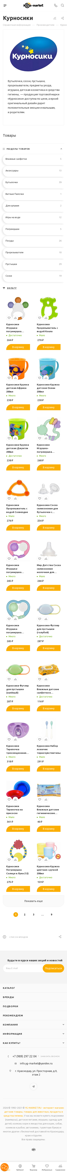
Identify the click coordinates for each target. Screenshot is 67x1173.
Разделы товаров (18, 149)
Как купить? (12, 1043)
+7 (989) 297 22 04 (24, 1056)
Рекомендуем (13, 1015)
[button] (5, 1167)
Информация (12, 1034)
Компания (10, 1024)
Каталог (9, 988)
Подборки (10, 1006)
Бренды (8, 997)
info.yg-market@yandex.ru (36, 1063)
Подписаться (53, 968)
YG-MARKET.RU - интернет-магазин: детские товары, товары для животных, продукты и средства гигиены (34, 1111)
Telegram (33, 1086)
